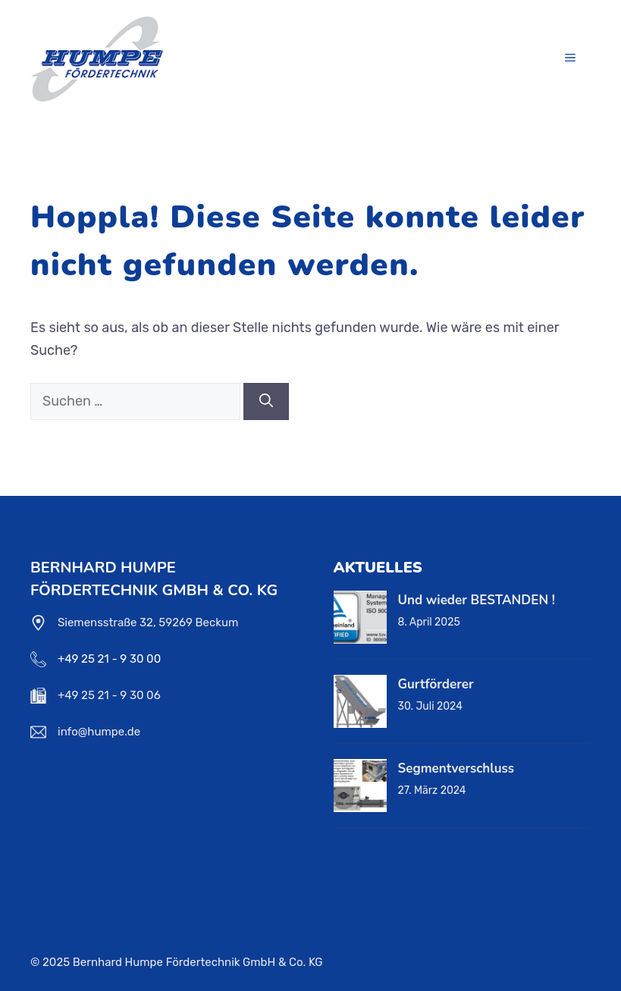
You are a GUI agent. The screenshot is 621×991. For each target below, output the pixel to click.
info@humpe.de (99, 732)
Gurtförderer (436, 684)
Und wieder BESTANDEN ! (476, 600)
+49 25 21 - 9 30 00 (109, 659)
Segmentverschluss (456, 768)
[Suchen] (266, 401)
